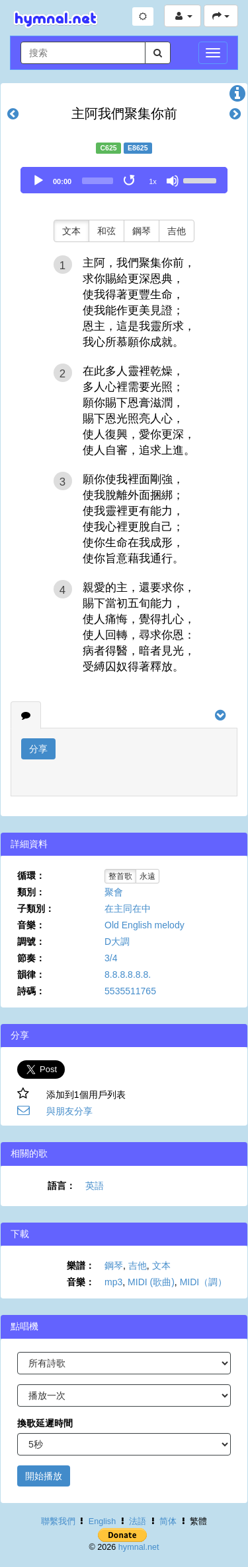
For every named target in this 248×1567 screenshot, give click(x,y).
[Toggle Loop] (130, 180)
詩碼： (31, 991)
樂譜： (81, 1265)
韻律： (31, 974)
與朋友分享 (69, 1111)
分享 (38, 749)
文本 (71, 231)
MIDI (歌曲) (151, 1282)
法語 (137, 1521)
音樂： (31, 925)
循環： (31, 875)
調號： (31, 941)
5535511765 (130, 991)
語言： (61, 1185)
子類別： (35, 908)
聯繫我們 (58, 1521)
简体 (168, 1521)
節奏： (31, 958)
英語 (94, 1185)
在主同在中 (127, 908)
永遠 (147, 876)
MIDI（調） (203, 1282)
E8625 (137, 148)
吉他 (176, 231)
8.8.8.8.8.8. (127, 974)
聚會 (113, 892)
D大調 (117, 941)
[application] (124, 180)
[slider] (97, 180)
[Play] (38, 180)
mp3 (113, 1282)
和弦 (106, 231)
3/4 (110, 958)
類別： (31, 892)
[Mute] (172, 180)
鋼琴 (141, 231)
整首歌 (120, 876)
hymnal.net (138, 1547)
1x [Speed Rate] (153, 181)
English (102, 1521)
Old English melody (144, 925)
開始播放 (43, 1476)
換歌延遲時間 (45, 1423)
